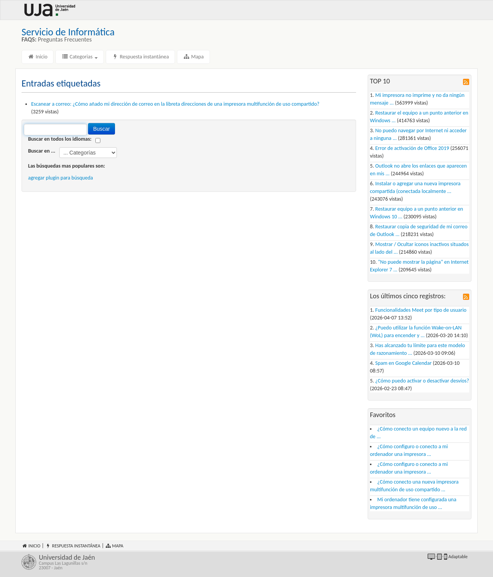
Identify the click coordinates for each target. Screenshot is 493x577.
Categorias (80, 56)
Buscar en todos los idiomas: (60, 139)
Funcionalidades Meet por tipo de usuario (420, 310)
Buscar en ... (41, 151)
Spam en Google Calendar (403, 363)
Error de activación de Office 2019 (412, 148)
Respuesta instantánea (140, 56)
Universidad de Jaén (140, 562)
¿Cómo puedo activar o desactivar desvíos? (422, 380)
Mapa (193, 56)
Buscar (101, 129)
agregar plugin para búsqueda (60, 178)
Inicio (37, 56)
